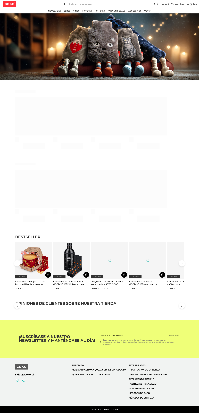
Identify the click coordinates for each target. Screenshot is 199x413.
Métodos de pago (139, 393)
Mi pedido (78, 365)
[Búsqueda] (65, 4)
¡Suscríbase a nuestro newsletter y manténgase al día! (57, 338)
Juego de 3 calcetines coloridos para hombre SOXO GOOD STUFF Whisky (107, 283)
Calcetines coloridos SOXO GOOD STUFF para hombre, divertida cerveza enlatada (143, 283)
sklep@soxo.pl (24, 374)
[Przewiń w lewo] (17, 263)
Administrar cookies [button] (141, 388)
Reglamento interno (141, 379)
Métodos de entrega (141, 398)
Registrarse (174, 335)
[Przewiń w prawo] (182, 263)
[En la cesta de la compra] (48, 275)
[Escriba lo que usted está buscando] (84, 4)
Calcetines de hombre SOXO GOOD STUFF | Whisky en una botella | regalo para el (68, 283)
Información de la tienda (144, 370)
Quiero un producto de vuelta (91, 374)
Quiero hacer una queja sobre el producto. (99, 370)
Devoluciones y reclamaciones (148, 374)
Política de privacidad (142, 384)
